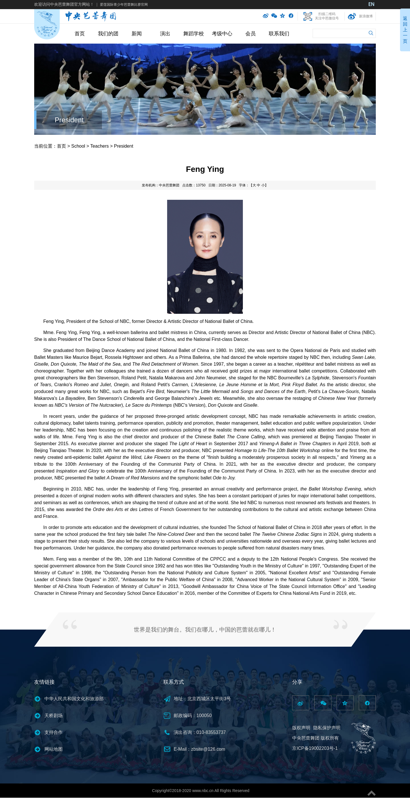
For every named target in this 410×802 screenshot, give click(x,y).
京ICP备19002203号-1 (315, 748)
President (69, 120)
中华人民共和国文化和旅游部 (74, 698)
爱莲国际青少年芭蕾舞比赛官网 (124, 5)
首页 (80, 33)
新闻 (137, 33)
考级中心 (222, 33)
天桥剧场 (53, 715)
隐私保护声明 (327, 727)
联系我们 (279, 33)
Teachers (99, 146)
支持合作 (53, 732)
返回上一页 (405, 30)
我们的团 (108, 33)
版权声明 (301, 727)
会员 (250, 33)
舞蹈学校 (193, 33)
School (78, 146)
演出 (165, 33)
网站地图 (53, 749)
